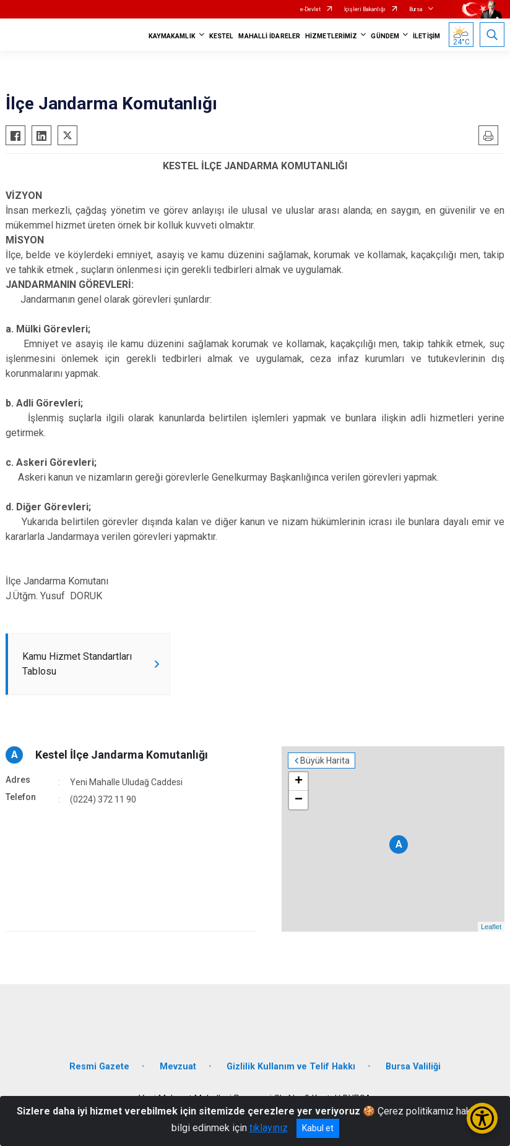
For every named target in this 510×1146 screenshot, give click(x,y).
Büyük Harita (325, 760)
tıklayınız (268, 1128)
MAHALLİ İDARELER (269, 36)
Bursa (416, 9)
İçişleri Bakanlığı (365, 9)
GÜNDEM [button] (385, 36)
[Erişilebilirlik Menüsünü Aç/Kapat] (482, 1118)
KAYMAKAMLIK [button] (172, 36)
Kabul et (318, 1128)
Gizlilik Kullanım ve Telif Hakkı (291, 1066)
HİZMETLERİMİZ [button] (331, 36)
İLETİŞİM (426, 36)
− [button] (299, 800)
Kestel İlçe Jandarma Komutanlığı (121, 754)
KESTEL (221, 36)
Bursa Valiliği (413, 1066)
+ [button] (299, 781)
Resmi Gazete (99, 1066)
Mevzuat (178, 1066)
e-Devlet (310, 9)
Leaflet (491, 926)
